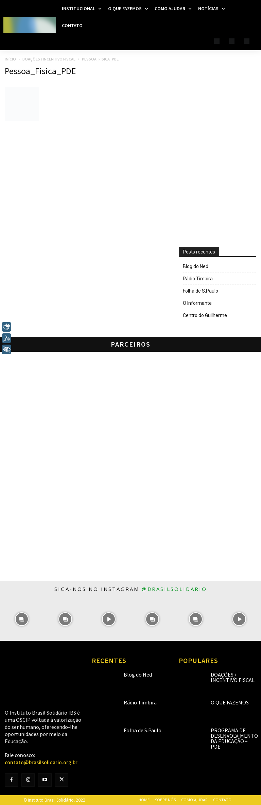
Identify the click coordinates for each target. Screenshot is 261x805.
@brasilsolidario (174, 588)
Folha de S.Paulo (200, 291)
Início (10, 59)
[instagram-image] (22, 619)
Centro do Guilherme (205, 315)
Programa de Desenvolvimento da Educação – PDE (234, 738)
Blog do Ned (195, 266)
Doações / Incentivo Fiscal (48, 59)
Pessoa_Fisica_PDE (40, 70)
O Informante (197, 303)
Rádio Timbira (198, 278)
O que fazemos (230, 702)
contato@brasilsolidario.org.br (41, 762)
